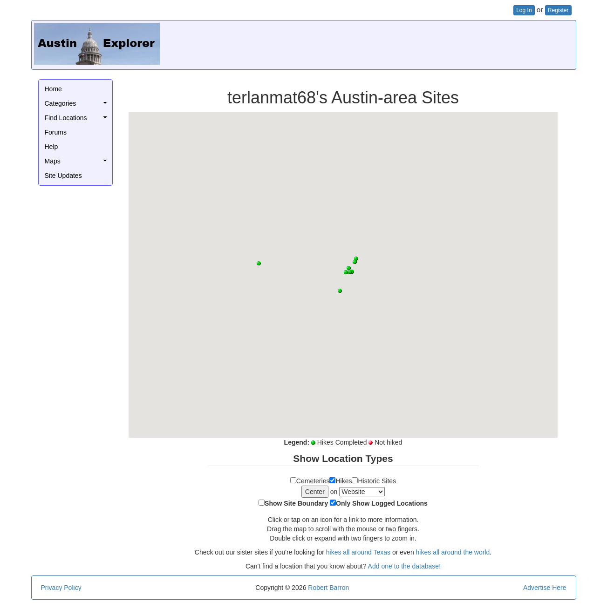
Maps (53, 161)
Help (51, 146)
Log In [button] (524, 10)
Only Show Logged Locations (382, 503)
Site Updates (63, 175)
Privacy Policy (61, 587)
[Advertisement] (403, 44)
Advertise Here (544, 587)
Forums (56, 132)
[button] (340, 291)
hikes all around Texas (358, 552)
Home (53, 89)
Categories (60, 103)
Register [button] (558, 10)
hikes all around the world (453, 552)
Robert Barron (328, 587)
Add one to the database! (404, 566)
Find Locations (66, 118)
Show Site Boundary (296, 503)
